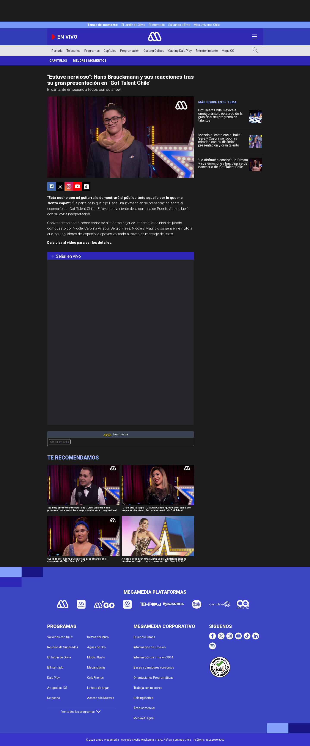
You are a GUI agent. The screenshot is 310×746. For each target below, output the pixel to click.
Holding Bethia (143, 698)
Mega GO (228, 50)
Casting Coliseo (153, 50)
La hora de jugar (98, 687)
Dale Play (53, 677)
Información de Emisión (150, 647)
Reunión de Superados (62, 647)
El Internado (157, 25)
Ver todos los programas (81, 711)
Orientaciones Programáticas (153, 677)
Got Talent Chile (59, 441)
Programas (92, 50)
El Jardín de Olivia (133, 25)
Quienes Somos (144, 637)
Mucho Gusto (96, 657)
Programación (130, 50)
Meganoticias (96, 667)
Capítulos (110, 50)
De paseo (53, 698)
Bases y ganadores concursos (154, 667)
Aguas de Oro (96, 647)
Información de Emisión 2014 (153, 657)
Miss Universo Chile (207, 25)
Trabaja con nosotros (148, 687)
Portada (57, 50)
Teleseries (73, 50)
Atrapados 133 (57, 687)
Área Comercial (144, 708)
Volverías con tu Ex (60, 637)
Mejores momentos (90, 60)
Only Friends (95, 677)
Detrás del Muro (98, 637)
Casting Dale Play (180, 50)
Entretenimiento (207, 50)
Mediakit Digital (144, 718)
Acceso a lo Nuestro (100, 698)
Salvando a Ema (179, 25)
